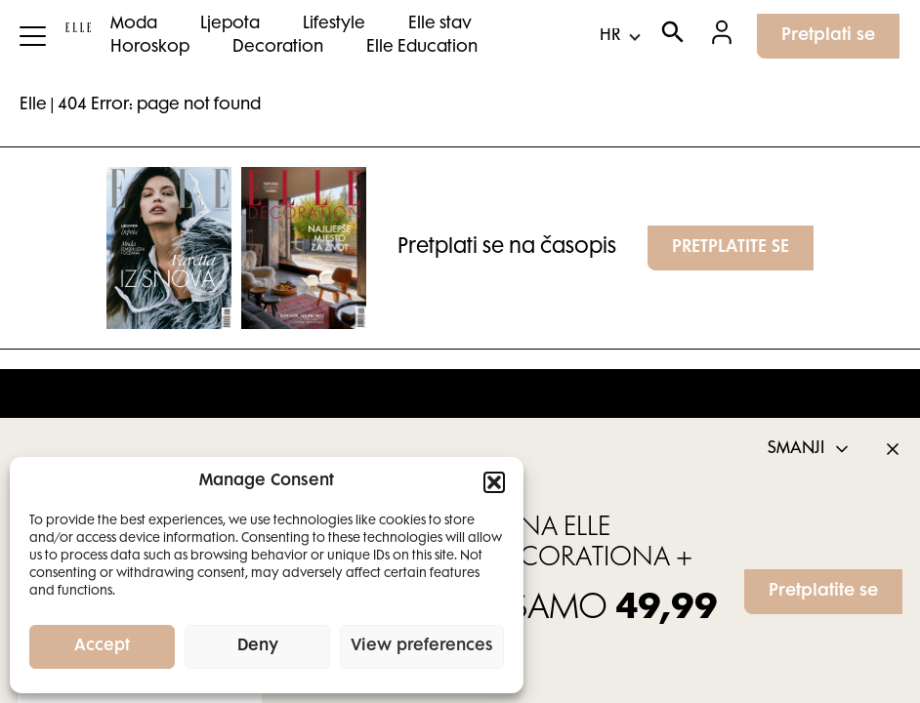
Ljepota (230, 24)
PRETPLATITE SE (730, 248)
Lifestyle (334, 24)
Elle (33, 105)
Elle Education (422, 48)
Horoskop (149, 48)
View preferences (422, 647)
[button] (494, 482)
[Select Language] (619, 36)
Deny (257, 647)
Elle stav (440, 24)
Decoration (277, 48)
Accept (102, 647)
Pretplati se (828, 36)
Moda (133, 24)
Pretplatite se (823, 592)
